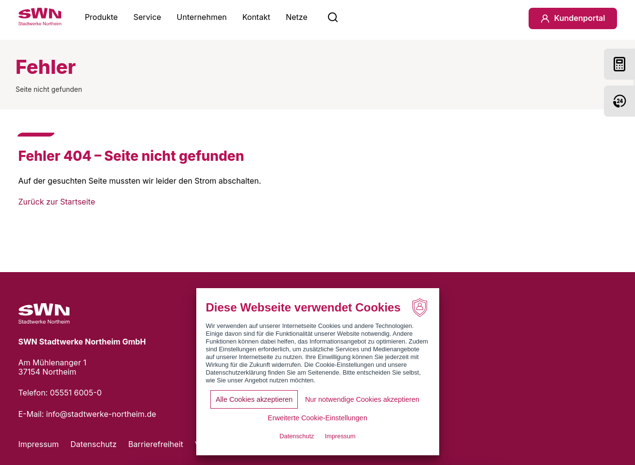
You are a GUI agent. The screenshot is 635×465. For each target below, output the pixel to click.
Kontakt (256, 17)
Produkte (101, 17)
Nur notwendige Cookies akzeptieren (362, 399)
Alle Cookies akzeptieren (254, 399)
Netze (297, 17)
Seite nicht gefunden (49, 89)
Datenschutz (93, 444)
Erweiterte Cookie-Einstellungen (317, 418)
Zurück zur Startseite (56, 202)
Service (147, 17)
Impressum (38, 444)
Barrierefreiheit (155, 444)
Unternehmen (202, 17)
